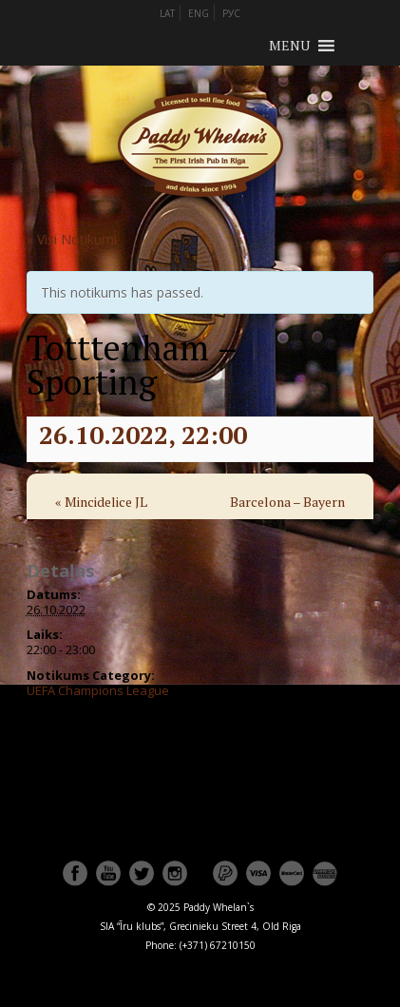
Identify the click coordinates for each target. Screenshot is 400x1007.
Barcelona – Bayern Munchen (287, 514)
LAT (167, 13)
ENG (198, 13)
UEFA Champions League (98, 690)
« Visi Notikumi (72, 239)
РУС (231, 13)
